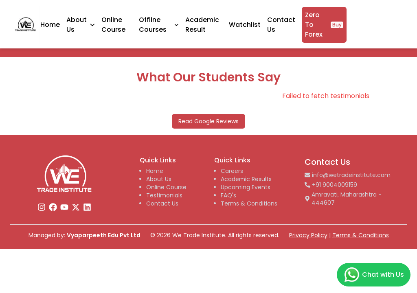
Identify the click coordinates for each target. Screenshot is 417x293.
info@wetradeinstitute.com (348, 175)
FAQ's (228, 195)
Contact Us (162, 203)
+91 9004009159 (331, 185)
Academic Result (259, 22)
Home (106, 22)
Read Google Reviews (208, 121)
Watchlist (302, 22)
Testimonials (164, 195)
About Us (158, 179)
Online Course (169, 22)
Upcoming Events (245, 187)
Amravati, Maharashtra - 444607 (343, 198)
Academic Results (246, 179)
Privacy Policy (308, 235)
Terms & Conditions (249, 203)
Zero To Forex (381, 22)
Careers (232, 171)
